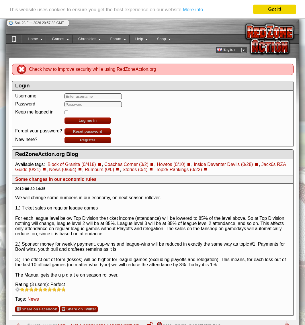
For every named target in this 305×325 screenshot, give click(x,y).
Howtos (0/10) (171, 164)
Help (138, 40)
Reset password (87, 131)
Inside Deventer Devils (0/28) (223, 164)
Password (25, 103)
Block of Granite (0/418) (72, 164)
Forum (115, 40)
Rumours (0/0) (99, 169)
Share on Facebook (37, 309)
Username (25, 95)
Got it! (274, 9)
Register (87, 140)
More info (193, 9)
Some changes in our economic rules (56, 179)
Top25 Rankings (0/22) (179, 169)
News (33, 299)
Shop (161, 40)
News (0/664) (62, 169)
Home (32, 40)
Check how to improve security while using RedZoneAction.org (92, 69)
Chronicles (86, 40)
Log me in (88, 120)
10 (63, 289)
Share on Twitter (79, 309)
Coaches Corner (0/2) (126, 164)
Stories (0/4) (134, 169)
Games (57, 40)
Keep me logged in (34, 111)
